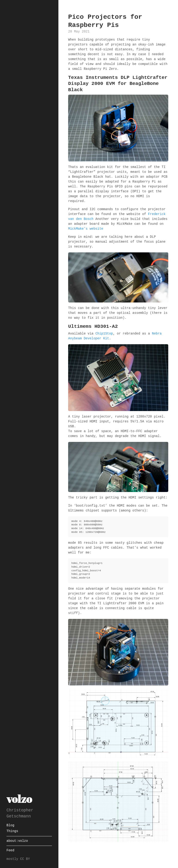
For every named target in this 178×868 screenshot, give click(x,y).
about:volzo (17, 841)
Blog (10, 825)
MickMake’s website (85, 229)
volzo (19, 799)
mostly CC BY (18, 859)
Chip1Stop (104, 333)
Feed (10, 850)
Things (12, 831)
